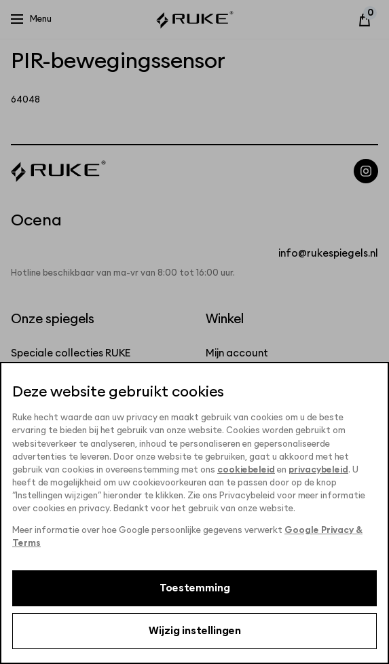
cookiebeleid (246, 470)
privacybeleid (318, 470)
